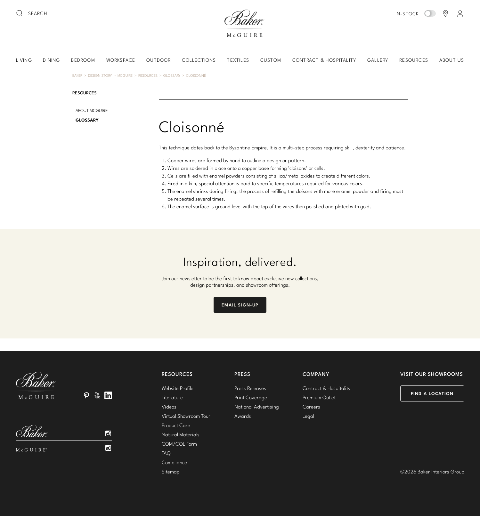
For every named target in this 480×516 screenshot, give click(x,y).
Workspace (120, 60)
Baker (77, 75)
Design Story (100, 75)
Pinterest (86, 395)
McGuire (125, 75)
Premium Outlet (319, 397)
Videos (169, 407)
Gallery (377, 60)
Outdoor (158, 60)
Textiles (238, 60)
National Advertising (256, 407)
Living (24, 60)
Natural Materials (180, 434)
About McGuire (92, 110)
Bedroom (83, 60)
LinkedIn (108, 395)
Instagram (108, 433)
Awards (242, 416)
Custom (270, 60)
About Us (451, 60)
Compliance (174, 462)
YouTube (97, 395)
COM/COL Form (179, 444)
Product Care (176, 425)
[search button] (20, 13)
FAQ (166, 453)
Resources (413, 60)
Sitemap (171, 471)
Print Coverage (250, 397)
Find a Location (432, 393)
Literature (172, 397)
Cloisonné (196, 75)
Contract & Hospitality (324, 60)
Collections (199, 60)
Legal (308, 416)
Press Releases (250, 388)
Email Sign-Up (240, 304)
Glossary (171, 75)
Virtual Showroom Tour (186, 416)
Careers (311, 407)
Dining (51, 60)
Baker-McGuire (244, 23)
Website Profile (177, 388)
